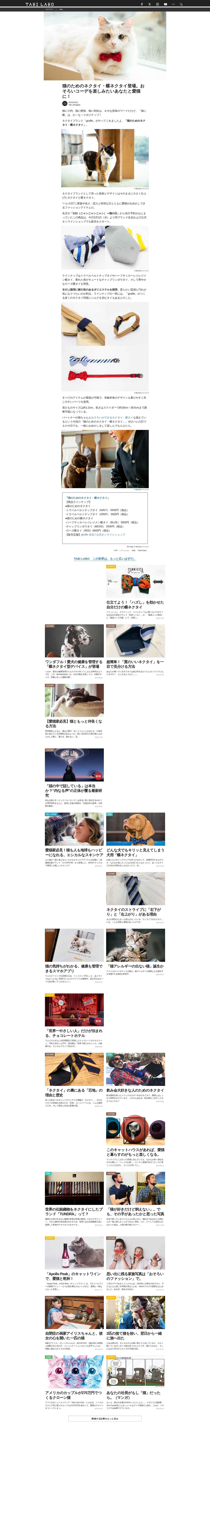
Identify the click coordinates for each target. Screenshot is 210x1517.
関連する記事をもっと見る (105, 1420)
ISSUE (48, 1358)
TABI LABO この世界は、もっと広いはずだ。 (105, 560)
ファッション (125, 552)
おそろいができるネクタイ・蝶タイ (112, 418)
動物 (133, 552)
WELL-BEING (51, 816)
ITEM (109, 816)
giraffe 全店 (87, 535)
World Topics (142, 552)
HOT (116, 552)
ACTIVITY (111, 568)
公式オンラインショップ (110, 535)
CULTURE (50, 627)
